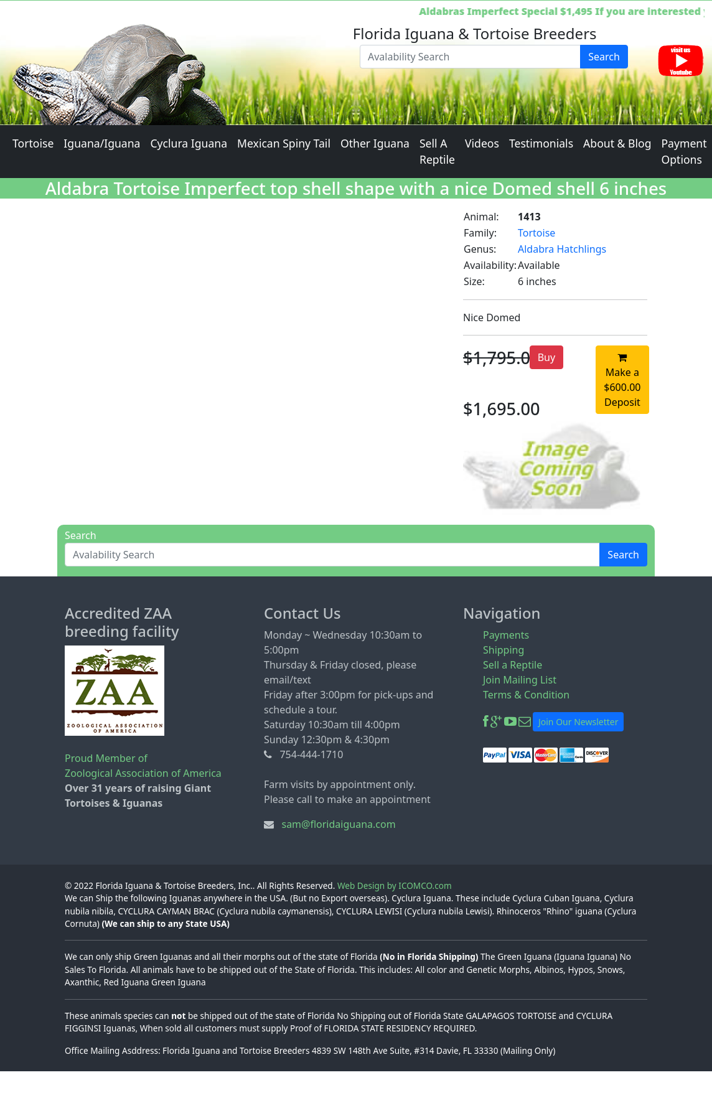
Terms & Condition (526, 695)
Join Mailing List (519, 680)
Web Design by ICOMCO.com (394, 885)
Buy (546, 357)
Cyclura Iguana (188, 143)
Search (604, 56)
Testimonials (541, 143)
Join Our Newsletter (578, 722)
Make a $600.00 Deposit (622, 381)
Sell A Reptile (437, 151)
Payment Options (683, 151)
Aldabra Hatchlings (562, 249)
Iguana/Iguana (101, 143)
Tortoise (33, 143)
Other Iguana (375, 143)
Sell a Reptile (512, 665)
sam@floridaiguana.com (338, 824)
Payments (506, 635)
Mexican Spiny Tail (283, 143)
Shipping (503, 650)
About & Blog (617, 143)
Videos (482, 143)
